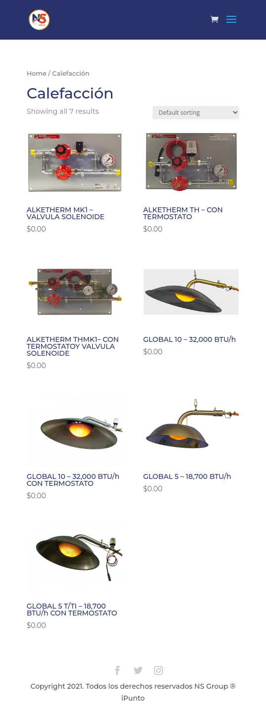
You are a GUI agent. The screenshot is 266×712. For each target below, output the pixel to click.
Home (37, 73)
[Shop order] (196, 112)
